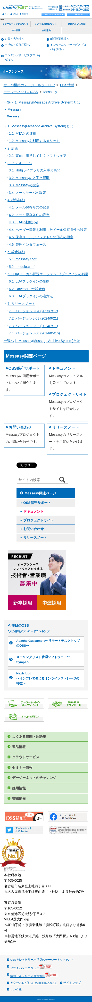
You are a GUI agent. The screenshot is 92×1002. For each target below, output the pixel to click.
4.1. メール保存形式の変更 (29, 207)
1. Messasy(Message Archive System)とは (47, 102)
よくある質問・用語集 (29, 736)
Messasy (14, 109)
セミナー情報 (22, 767)
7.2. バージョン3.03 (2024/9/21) (33, 318)
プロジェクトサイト (69, 394)
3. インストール (20, 163)
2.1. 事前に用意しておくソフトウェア (38, 156)
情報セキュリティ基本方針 (34, 975)
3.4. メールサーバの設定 (27, 193)
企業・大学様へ (14, 38)
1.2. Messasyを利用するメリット (34, 141)
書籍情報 (19, 798)
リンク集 (16, 989)
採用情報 (25, 14)
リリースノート (65, 427)
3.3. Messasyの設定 (24, 185)
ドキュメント (63, 368)
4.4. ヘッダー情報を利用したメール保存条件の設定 (48, 230)
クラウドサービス (25, 757)
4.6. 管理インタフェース (27, 244)
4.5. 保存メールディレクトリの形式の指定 (41, 237)
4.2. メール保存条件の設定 (29, 215)
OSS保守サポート (24, 368)
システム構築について (46, 24)
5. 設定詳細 (16, 252)
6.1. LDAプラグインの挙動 (29, 281)
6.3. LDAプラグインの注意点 (31, 296)
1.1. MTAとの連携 (22, 133)
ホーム (7, 14)
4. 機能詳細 (16, 200)
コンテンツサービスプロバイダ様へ (23, 57)
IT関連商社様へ (59, 38)
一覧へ (9, 102)
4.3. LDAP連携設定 (23, 222)
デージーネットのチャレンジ (34, 778)
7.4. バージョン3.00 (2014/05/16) (34, 333)
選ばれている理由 (76, 24)
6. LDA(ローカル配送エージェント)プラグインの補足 (48, 274)
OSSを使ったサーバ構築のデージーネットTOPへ (42, 959)
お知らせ (15, 14)
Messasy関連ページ (40, 493)
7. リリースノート (21, 304)
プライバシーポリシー (31, 966)
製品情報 (19, 747)
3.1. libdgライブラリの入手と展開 (34, 170)
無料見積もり (79, 14)
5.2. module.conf (21, 267)
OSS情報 (15, 30)
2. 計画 (13, 148)
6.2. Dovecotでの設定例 (27, 289)
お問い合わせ (20, 427)
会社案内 (46, 30)
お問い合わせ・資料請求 (53, 14)
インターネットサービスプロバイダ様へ (68, 47)
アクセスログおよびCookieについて (33, 982)
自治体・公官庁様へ (17, 44)
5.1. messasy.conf (23, 259)
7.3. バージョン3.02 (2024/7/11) (33, 326)
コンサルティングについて (15, 24)
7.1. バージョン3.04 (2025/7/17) (33, 311)
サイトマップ (72, 982)
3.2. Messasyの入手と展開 (29, 178)
